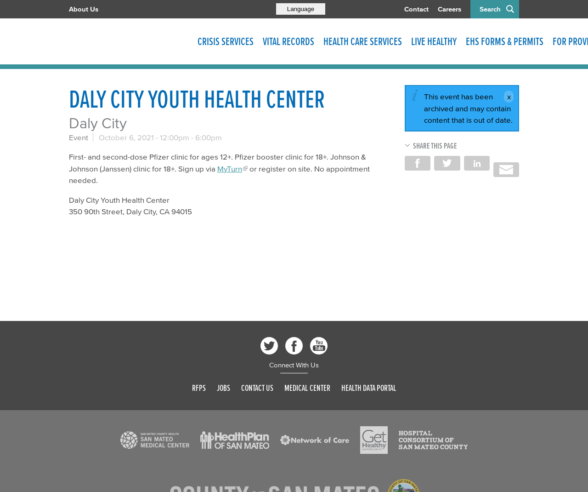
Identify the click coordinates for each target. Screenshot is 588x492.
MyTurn (229, 168)
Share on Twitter (447, 163)
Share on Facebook (417, 163)
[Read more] (154, 440)
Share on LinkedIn (477, 163)
